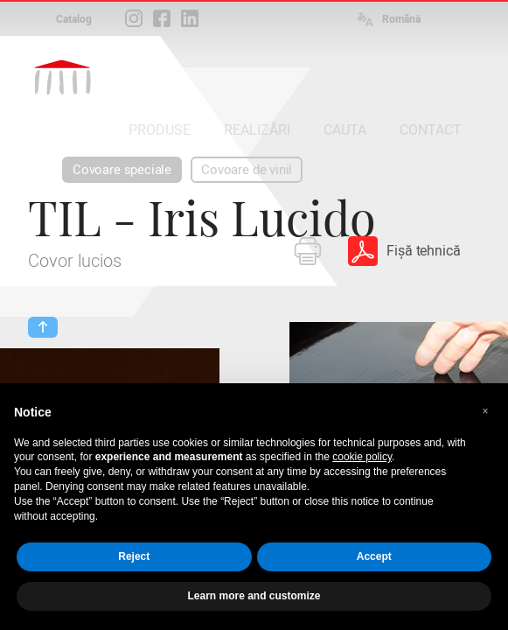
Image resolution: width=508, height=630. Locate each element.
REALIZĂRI (257, 130)
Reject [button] (134, 556)
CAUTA (345, 130)
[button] (485, 411)
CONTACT (431, 130)
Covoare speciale (122, 170)
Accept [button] (374, 556)
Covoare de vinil (246, 170)
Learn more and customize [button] (253, 596)
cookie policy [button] (362, 457)
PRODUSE (160, 130)
